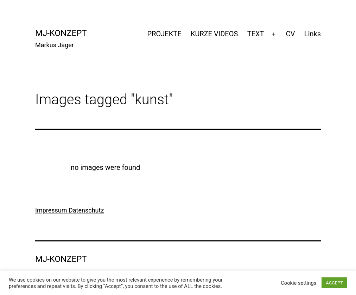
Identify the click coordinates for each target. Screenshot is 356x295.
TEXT (255, 34)
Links (312, 34)
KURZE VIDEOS (214, 34)
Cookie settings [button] (298, 283)
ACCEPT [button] (334, 282)
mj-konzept (61, 33)
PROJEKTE (164, 34)
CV (290, 34)
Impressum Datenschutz (69, 210)
